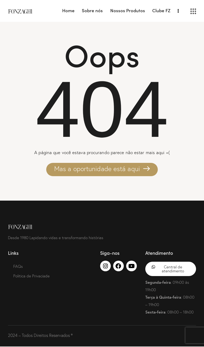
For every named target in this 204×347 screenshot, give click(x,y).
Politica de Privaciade (31, 275)
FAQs (18, 266)
